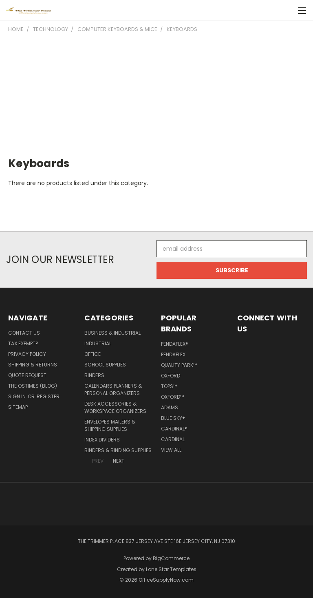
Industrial (97, 343)
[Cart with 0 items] (286, 10)
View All (171, 449)
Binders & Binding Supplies (118, 450)
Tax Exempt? (23, 343)
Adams (169, 407)
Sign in (17, 396)
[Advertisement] (156, 95)
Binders (94, 375)
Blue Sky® (173, 418)
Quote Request (27, 375)
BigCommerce (171, 558)
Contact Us (24, 332)
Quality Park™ (179, 365)
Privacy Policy (27, 354)
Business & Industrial (112, 332)
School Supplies (105, 364)
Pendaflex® (174, 343)
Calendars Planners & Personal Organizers (113, 389)
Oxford (170, 375)
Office (92, 354)
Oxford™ (172, 396)
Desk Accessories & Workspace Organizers (115, 407)
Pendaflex (173, 354)
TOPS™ (169, 386)
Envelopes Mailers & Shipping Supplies (109, 425)
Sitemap (18, 407)
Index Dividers (102, 439)
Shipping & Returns (32, 364)
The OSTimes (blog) (32, 385)
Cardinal (173, 439)
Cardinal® (174, 428)
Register (48, 396)
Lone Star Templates (171, 569)
